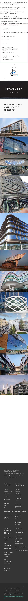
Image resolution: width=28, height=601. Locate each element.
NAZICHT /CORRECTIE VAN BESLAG (7, 551)
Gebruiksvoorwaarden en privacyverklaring (13, 587)
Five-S (6, 581)
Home (11, 92)
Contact (18, 581)
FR (12, 67)
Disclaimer (12, 585)
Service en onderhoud (16, 579)
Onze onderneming (13, 577)
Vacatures (12, 581)
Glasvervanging (20, 501)
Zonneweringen (9, 501)
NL (15, 67)
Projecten (7, 579)
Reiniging (7, 490)
